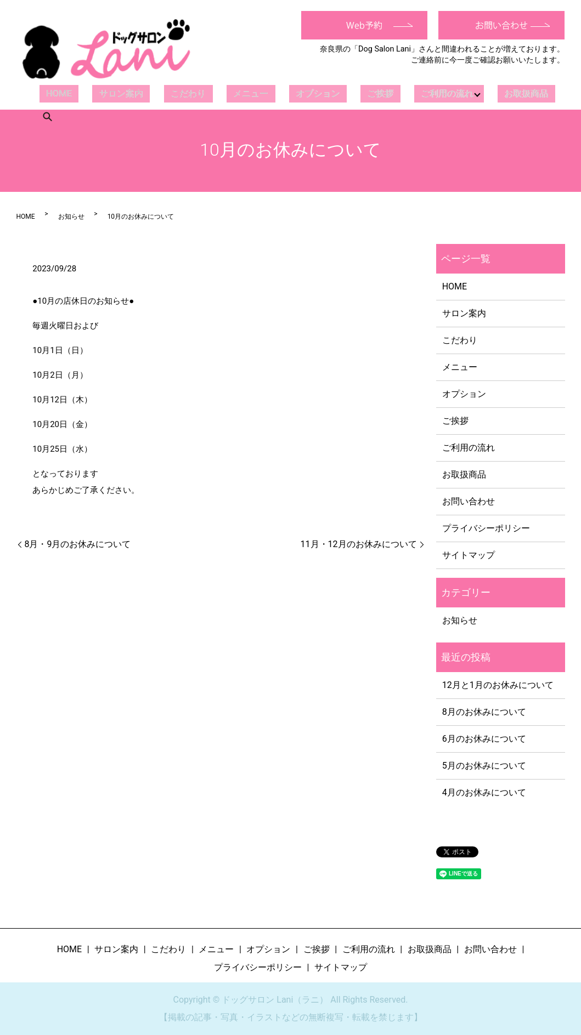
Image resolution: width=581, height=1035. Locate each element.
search (517, 94)
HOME (53, 93)
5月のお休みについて (484, 765)
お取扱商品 (470, 93)
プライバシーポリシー (486, 528)
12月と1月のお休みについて (498, 685)
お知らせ (71, 216)
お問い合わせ (468, 501)
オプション (275, 93)
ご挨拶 (328, 93)
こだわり (164, 93)
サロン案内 (106, 93)
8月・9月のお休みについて (78, 544)
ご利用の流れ (386, 93)
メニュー (217, 93)
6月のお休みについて (484, 738)
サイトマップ (468, 555)
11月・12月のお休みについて (359, 544)
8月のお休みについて (484, 712)
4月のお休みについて (484, 792)
